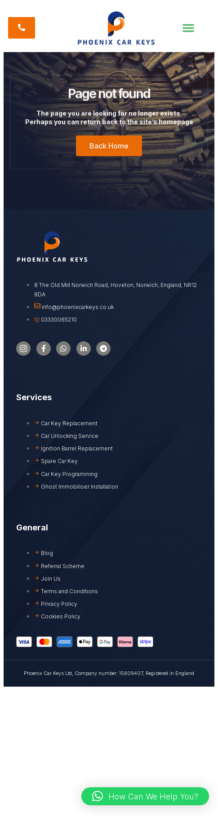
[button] (188, 27)
